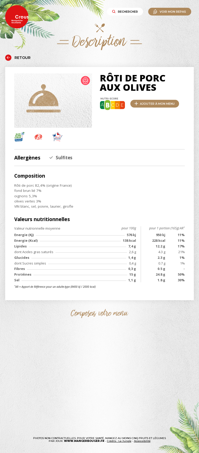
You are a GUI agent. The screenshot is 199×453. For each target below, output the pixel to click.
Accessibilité (142, 441)
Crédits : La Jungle (119, 441)
